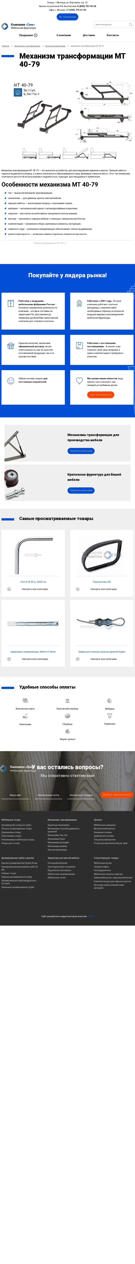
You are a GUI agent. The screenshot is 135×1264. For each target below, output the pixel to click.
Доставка (89, 33)
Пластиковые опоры (11, 848)
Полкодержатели (102, 882)
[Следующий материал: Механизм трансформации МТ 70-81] (50, 241)
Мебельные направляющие (61, 886)
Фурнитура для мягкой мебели (63, 870)
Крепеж (98, 832)
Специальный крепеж (104, 852)
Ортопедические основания (61, 879)
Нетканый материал (57, 875)
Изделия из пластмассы (59, 882)
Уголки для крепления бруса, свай (110, 855)
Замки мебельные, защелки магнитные (113, 890)
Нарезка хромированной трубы (16, 889)
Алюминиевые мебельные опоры (17, 852)
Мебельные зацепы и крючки (108, 886)
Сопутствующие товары (106, 870)
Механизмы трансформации (62, 832)
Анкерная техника (103, 844)
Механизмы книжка (57, 858)
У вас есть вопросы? (101, 393)
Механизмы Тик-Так (57, 847)
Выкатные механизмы (58, 837)
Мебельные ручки (103, 875)
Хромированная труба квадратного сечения (18, 894)
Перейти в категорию (81, 456)
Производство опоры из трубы (16, 837)
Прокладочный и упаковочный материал (109, 898)
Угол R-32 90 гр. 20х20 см (33, 594)
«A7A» (90, 928)
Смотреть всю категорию (35, 601)
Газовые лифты (101, 879)
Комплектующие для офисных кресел (112, 893)
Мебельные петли (56, 890)
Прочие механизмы (57, 862)
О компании (64, 33)
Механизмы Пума (56, 851)
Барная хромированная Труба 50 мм (19, 875)
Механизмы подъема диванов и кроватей (63, 842)
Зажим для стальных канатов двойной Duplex (101, 663)
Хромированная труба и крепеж (17, 870)
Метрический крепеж (104, 840)
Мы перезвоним (67, 16)
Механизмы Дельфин (58, 854)
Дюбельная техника (104, 848)
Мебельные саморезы (105, 837)
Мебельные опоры (11, 832)
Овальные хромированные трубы (17, 899)
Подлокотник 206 (102, 594)
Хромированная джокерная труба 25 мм (19, 880)
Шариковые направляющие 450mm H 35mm (33, 663)
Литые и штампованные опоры (16, 840)
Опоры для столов (10, 855)
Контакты (113, 33)
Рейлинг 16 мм (8, 885)
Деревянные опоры (11, 844)
